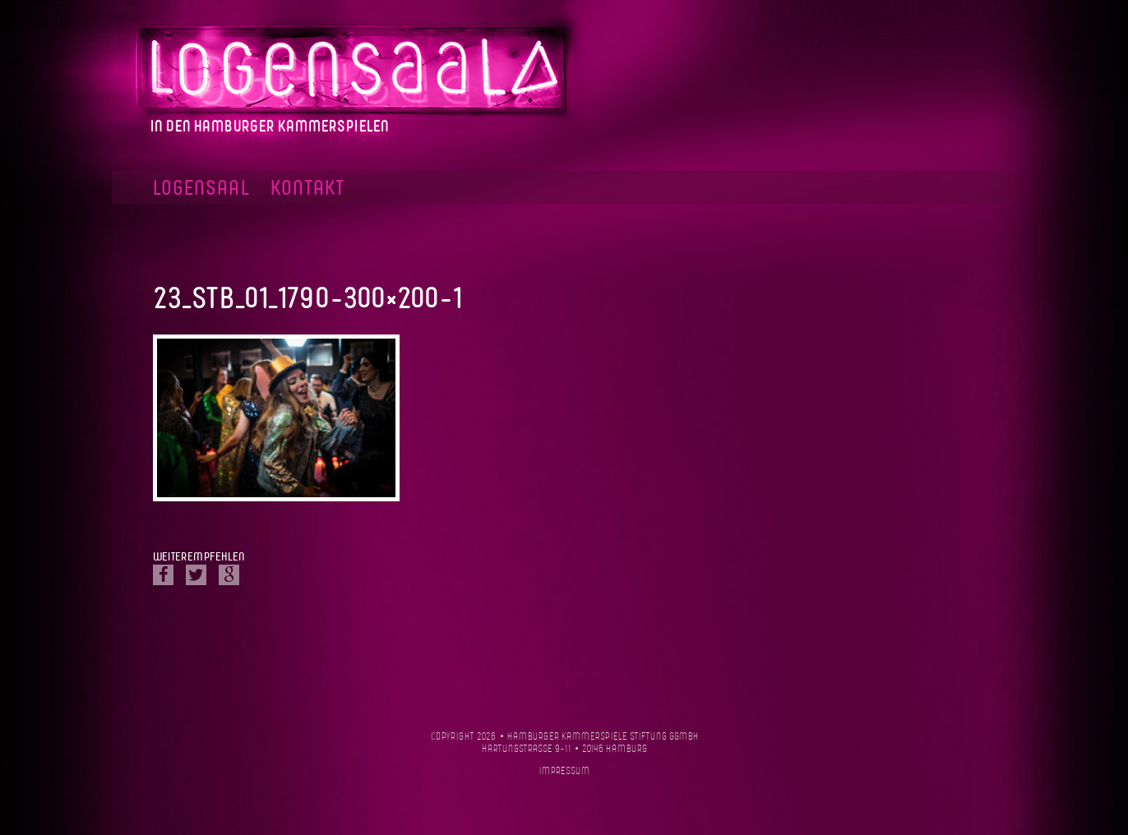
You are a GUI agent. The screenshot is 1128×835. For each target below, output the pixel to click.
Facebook (924, 187)
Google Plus (229, 575)
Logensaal (201, 188)
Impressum (564, 771)
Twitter (196, 575)
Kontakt (307, 188)
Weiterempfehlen (198, 557)
